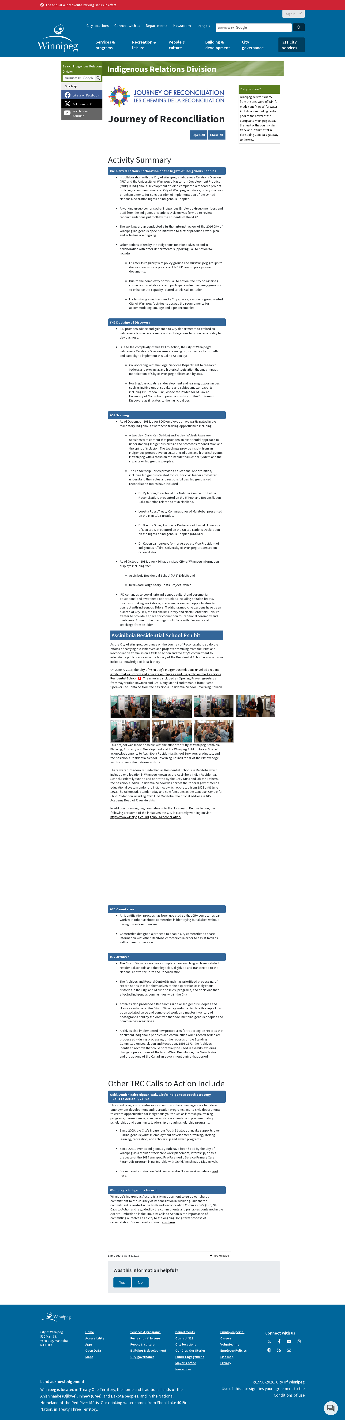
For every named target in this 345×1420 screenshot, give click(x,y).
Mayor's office (185, 1363)
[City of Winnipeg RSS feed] (279, 1352)
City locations (97, 25)
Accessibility (94, 1338)
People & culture (177, 44)
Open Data (93, 1350)
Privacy (225, 1363)
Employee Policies (233, 1350)
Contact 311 (184, 1338)
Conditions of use (289, 1395)
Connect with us (127, 25)
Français (203, 26)
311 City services (289, 44)
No (140, 1282)
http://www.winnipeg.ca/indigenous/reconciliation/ (145, 817)
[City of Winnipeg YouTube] (289, 1343)
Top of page (221, 1255)
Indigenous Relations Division (161, 69)
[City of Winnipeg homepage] (55, 1320)
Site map (226, 1357)
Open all (198, 135)
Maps (89, 1357)
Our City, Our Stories (190, 1350)
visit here (168, 1222)
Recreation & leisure (144, 44)
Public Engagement (189, 1357)
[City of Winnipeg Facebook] (279, 1343)
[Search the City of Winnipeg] (254, 27)
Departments (157, 25)
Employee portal (232, 1332)
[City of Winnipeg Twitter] (269, 1343)
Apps (89, 1344)
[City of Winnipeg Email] (289, 1352)
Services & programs (105, 44)
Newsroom (182, 25)
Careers (226, 1338)
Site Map (71, 86)
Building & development (217, 44)
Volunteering (229, 1344)
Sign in (290, 14)
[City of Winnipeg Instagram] (299, 1343)
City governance (253, 44)
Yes (122, 1282)
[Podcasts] (269, 1352)
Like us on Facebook (86, 95)
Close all (216, 135)
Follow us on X (82, 104)
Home (89, 1332)
